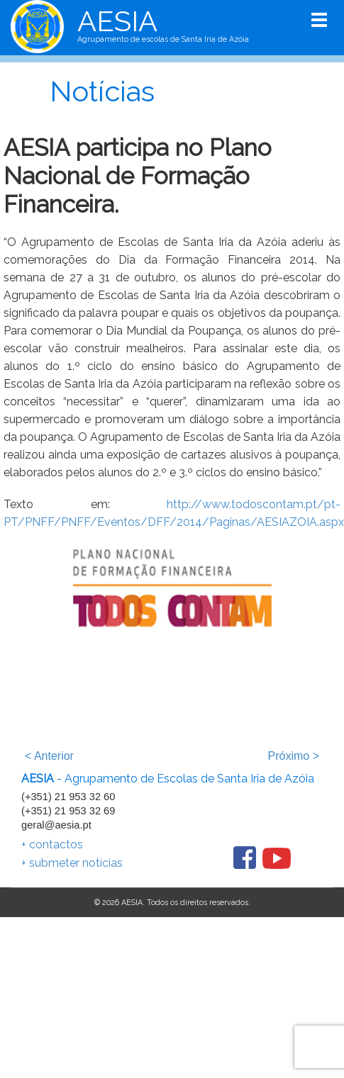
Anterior (49, 756)
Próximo (293, 756)
